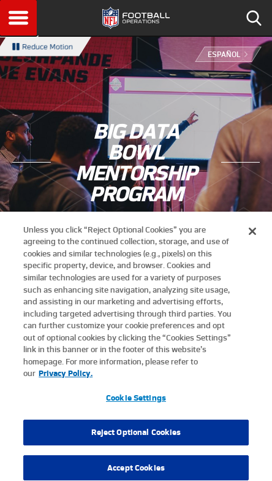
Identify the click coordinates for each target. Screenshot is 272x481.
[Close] (252, 235)
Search (253, 18)
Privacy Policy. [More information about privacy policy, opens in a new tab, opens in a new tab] (66, 377)
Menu (18, 18)
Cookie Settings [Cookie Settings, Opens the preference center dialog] (136, 402)
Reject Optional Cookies (136, 437)
